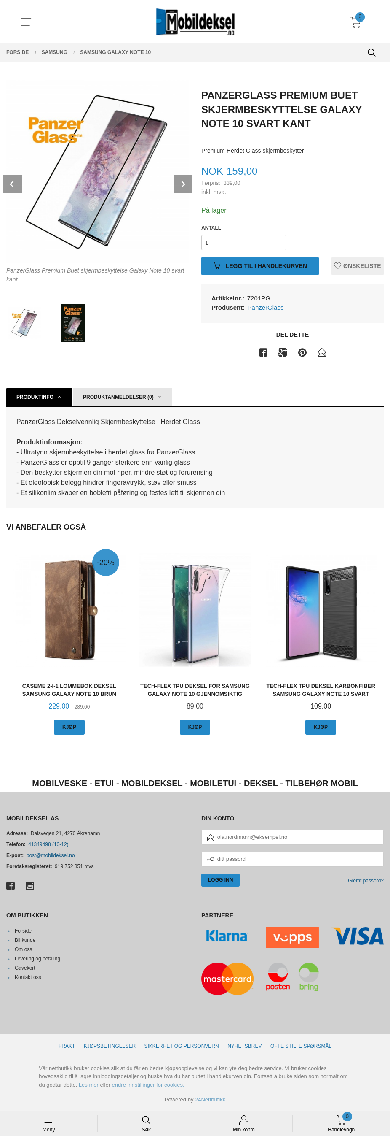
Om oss (23, 949)
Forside (23, 931)
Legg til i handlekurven (260, 265)
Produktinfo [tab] (34, 397)
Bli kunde (25, 940)
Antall (211, 228)
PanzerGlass (266, 307)
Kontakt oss (28, 977)
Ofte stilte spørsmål (300, 1046)
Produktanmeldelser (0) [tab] (118, 397)
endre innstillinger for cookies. (148, 1085)
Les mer (89, 1085)
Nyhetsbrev (244, 1046)
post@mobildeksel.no (51, 855)
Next (183, 184)
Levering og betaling (37, 959)
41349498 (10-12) (48, 844)
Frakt (67, 1046)
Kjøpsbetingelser (110, 1046)
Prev (12, 184)
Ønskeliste (357, 265)
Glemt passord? (366, 881)
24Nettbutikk (210, 1099)
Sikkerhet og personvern (181, 1046)
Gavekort (25, 968)
